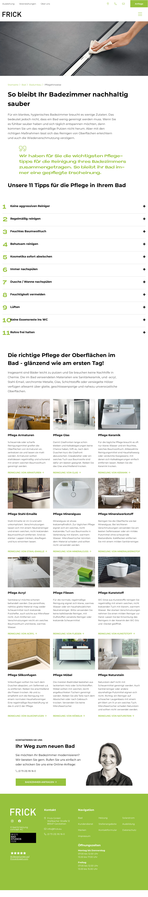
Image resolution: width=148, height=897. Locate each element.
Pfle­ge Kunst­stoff (111, 593)
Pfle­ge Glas (61, 435)
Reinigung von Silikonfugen (26, 715)
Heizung (103, 817)
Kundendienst (85, 824)
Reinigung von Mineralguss (70, 551)
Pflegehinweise (53, 84)
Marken (82, 830)
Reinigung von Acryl (21, 633)
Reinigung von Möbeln (67, 715)
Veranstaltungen (27, 3)
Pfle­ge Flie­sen (63, 593)
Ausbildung (128, 824)
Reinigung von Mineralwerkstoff (119, 551)
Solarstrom (128, 817)
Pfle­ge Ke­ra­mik (109, 435)
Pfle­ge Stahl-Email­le (22, 514)
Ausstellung (8, 3)
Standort (108, 3)
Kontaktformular (108, 830)
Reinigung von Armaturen (24, 472)
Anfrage (139, 3)
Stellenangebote (107, 824)
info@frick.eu (123, 3)
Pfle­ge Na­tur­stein (111, 675)
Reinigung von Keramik (112, 472)
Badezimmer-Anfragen (39, 782)
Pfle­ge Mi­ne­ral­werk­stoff (115, 514)
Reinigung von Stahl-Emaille (26, 551)
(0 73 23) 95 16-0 (115, 3)
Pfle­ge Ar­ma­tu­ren (21, 435)
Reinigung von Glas (65, 472)
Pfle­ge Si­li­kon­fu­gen (22, 675)
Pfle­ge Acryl (17, 593)
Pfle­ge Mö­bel (62, 675)
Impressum (84, 836)
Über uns (45, 3)
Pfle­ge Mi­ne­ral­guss (67, 514)
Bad (24, 84)
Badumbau (35, 84)
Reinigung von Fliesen (67, 633)
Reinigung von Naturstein (114, 715)
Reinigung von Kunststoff (115, 633)
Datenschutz (129, 830)
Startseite (13, 84)
